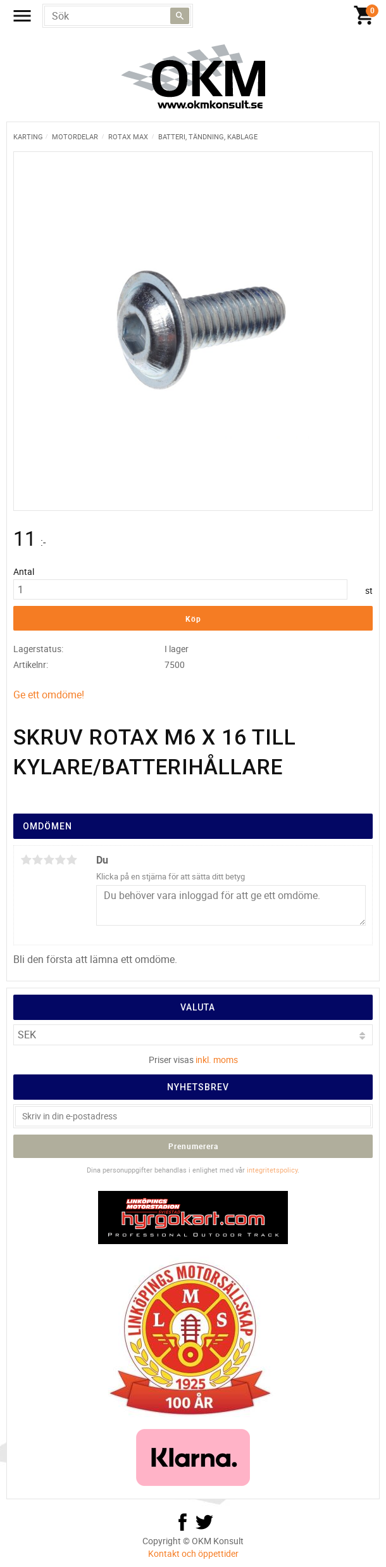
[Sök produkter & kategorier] (117, 16)
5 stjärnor (71, 859)
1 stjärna (26, 859)
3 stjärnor (48, 859)
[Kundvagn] (196, 16)
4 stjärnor (60, 859)
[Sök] (179, 16)
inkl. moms (217, 1060)
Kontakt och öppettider (193, 1553)
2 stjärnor (37, 859)
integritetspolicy (272, 1169)
